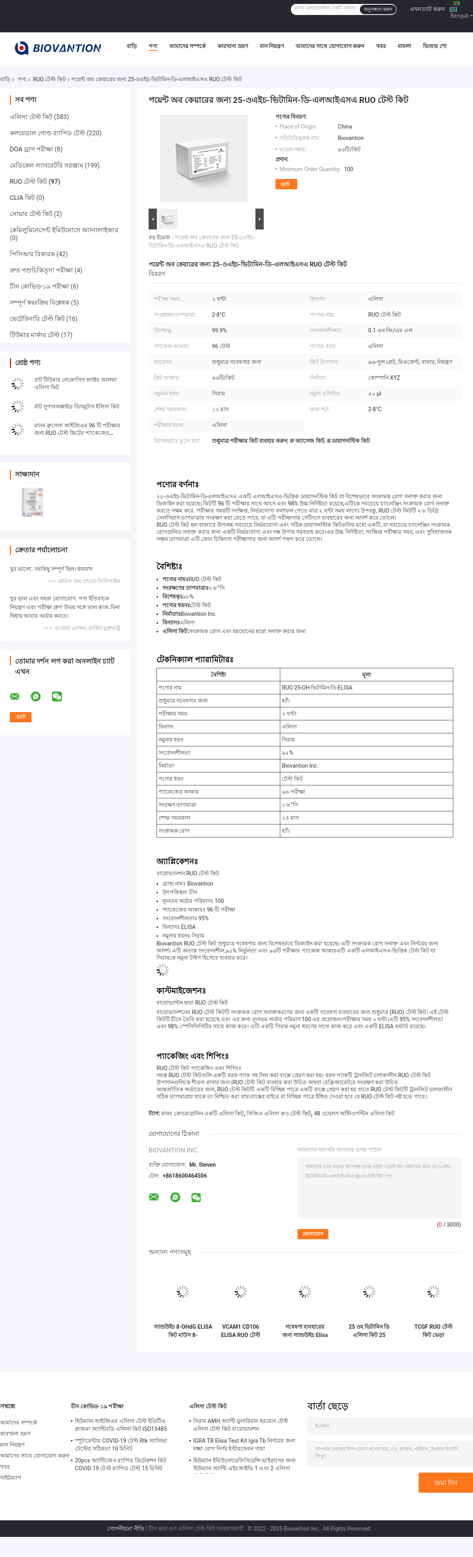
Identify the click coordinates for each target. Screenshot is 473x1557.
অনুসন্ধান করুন (378, 9)
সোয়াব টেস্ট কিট (31, 214)
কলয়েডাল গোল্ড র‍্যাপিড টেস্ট (47, 133)
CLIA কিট (22, 197)
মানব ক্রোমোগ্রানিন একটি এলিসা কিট (202, 1113)
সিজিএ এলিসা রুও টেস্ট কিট (279, 1113)
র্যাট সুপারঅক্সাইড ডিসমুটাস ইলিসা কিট (76, 406)
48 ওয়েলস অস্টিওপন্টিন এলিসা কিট (354, 1113)
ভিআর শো (434, 46)
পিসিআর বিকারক (32, 254)
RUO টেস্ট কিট (49, 79)
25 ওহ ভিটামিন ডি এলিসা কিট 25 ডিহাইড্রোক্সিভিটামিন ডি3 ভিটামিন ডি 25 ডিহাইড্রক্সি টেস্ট (369, 1331)
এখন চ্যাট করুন (427, 9)
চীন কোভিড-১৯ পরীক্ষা (39, 286)
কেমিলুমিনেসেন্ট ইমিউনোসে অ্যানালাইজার (64, 230)
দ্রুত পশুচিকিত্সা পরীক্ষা (41, 270)
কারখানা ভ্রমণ (233, 46)
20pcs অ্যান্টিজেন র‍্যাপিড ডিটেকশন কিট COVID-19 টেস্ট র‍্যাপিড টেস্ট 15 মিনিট (120, 1464)
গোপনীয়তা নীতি (125, 1528)
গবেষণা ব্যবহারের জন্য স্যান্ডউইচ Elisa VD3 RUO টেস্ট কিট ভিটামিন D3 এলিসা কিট (305, 1331)
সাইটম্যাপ (11, 1478)
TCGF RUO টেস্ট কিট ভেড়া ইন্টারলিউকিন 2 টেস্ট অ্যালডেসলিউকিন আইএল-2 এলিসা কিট (433, 1331)
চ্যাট (285, 184)
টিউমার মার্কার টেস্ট (35, 335)
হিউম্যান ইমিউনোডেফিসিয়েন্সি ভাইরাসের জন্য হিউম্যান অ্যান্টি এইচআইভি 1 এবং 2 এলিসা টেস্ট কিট (244, 1465)
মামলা (404, 46)
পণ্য (153, 46)
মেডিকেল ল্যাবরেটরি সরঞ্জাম (46, 165)
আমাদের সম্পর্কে (187, 46)
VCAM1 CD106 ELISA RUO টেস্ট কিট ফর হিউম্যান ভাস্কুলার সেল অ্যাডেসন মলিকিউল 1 (240, 1331)
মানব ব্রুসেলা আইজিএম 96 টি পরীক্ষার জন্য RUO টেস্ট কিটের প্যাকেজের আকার (77, 433)
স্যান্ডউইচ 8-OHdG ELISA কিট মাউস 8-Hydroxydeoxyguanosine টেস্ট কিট (183, 1331)
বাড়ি (132, 46)
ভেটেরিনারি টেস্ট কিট (37, 319)
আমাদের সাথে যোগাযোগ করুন (330, 46)
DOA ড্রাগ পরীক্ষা (31, 149)
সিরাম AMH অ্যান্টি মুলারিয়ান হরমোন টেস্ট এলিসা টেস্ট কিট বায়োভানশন (240, 1425)
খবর (381, 46)
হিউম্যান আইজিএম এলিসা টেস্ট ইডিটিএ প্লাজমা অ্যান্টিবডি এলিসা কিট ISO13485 (121, 1425)
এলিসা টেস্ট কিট (31, 117)
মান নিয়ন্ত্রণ (272, 46)
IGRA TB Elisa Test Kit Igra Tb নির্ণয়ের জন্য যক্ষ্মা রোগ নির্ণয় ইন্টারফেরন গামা (244, 1445)
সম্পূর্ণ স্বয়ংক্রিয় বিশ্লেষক (39, 302)
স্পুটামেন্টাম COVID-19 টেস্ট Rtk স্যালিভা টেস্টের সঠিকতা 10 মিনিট (121, 1445)
